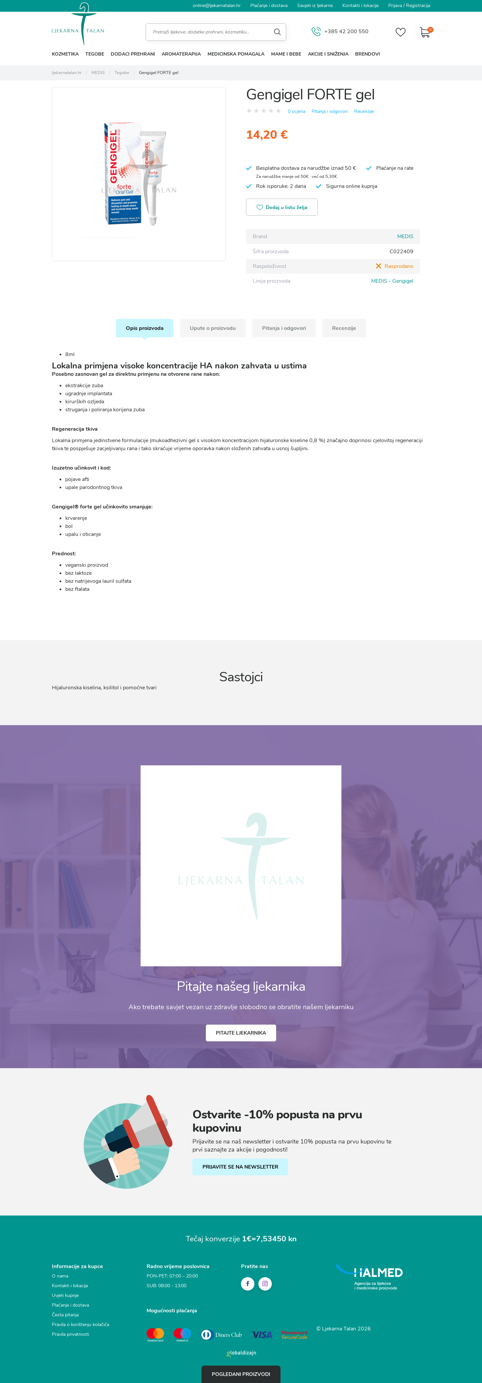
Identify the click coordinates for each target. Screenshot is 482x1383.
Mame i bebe (286, 54)
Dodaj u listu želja (282, 208)
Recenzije (364, 111)
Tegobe (94, 54)
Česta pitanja (65, 1314)
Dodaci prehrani (133, 54)
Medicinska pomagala (236, 54)
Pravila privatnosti (70, 1334)
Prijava (395, 5)
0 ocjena (296, 111)
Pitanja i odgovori (330, 111)
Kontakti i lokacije (360, 5)
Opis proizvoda (144, 327)
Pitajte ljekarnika (241, 1032)
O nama (60, 1275)
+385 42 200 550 (340, 32)
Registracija (418, 5)
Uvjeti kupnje (65, 1295)
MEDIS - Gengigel (392, 280)
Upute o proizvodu (213, 327)
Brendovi (367, 54)
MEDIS (405, 236)
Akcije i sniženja (328, 54)
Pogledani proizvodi (241, 1374)
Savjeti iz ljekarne (315, 5)
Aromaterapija (181, 54)
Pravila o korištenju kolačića (80, 1324)
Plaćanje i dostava (269, 5)
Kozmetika (65, 54)
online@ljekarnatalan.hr (217, 5)
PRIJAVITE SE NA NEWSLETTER (240, 1167)
